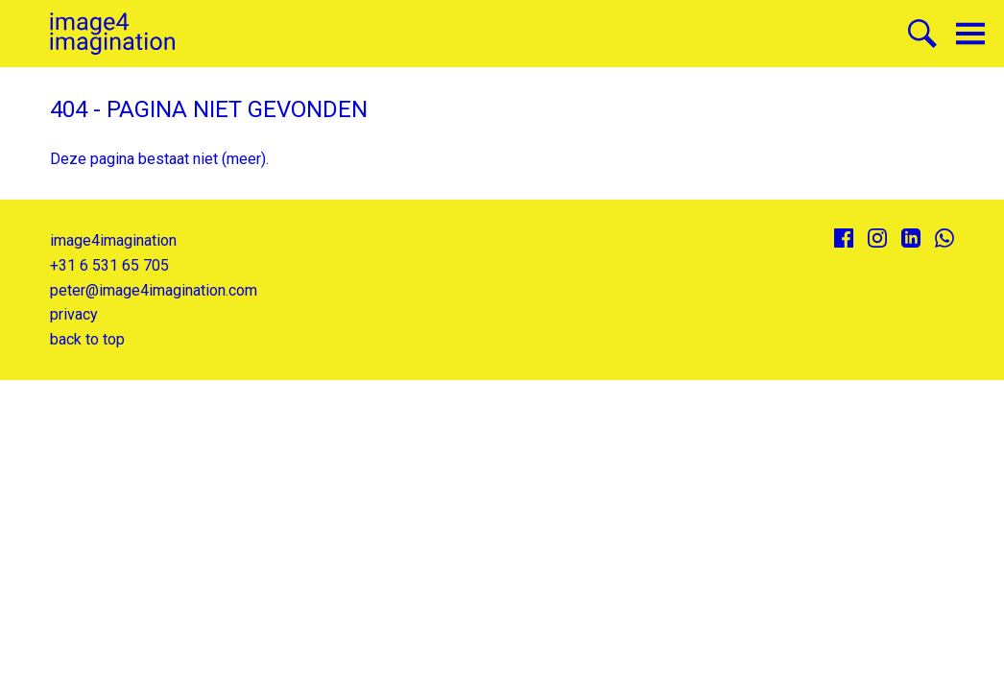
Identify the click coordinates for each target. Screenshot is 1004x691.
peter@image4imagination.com (153, 290)
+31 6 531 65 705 (109, 265)
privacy (74, 314)
